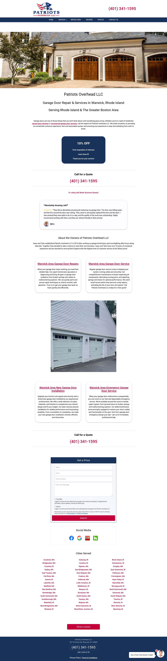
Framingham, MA (118, 566)
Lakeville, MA (49, 573)
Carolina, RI (83, 553)
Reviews (89, 20)
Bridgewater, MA (49, 553)
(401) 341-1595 (122, 8)
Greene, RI (49, 570)
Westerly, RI (48, 599)
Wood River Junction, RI (83, 599)
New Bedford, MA (49, 580)
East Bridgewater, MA (83, 560)
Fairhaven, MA (118, 563)
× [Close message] (153, 653)
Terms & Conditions (82, 503)
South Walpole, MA (118, 586)
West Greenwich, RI (83, 596)
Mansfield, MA (118, 573)
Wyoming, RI (118, 599)
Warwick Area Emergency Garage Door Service (109, 379)
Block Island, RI (118, 550)
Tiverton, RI (118, 589)
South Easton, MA (83, 586)
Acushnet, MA (48, 550)
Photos (101, 20)
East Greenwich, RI (118, 560)
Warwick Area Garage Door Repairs (58, 254)
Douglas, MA (118, 557)
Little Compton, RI (83, 573)
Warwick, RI (118, 593)
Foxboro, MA (84, 566)
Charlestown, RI (118, 553)
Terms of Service (99, 656)
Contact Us (113, 20)
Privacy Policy (71, 503)
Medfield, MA (49, 576)
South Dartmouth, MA (49, 586)
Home (51, 20)
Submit (83, 508)
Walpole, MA (83, 593)
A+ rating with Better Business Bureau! (84, 183)
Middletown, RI (83, 576)
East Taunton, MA (49, 563)
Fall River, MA (49, 566)
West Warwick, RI (118, 596)
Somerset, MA (118, 583)
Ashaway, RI (83, 550)
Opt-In (58, 497)
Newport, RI (83, 580)
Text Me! (59, 489)
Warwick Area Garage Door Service (109, 254)
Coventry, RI (49, 557)
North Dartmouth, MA (118, 580)
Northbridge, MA (49, 583)
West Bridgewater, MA (49, 596)
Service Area (76, 20)
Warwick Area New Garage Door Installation (58, 379)
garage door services (40, 114)
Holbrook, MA (83, 570)
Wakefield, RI (49, 593)
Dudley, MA (49, 560)
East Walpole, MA (83, 563)
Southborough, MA (49, 589)
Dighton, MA (83, 557)
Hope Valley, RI (118, 570)
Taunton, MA (84, 589)
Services (63, 20)
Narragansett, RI (118, 576)
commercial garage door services (64, 114)
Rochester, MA (83, 583)
